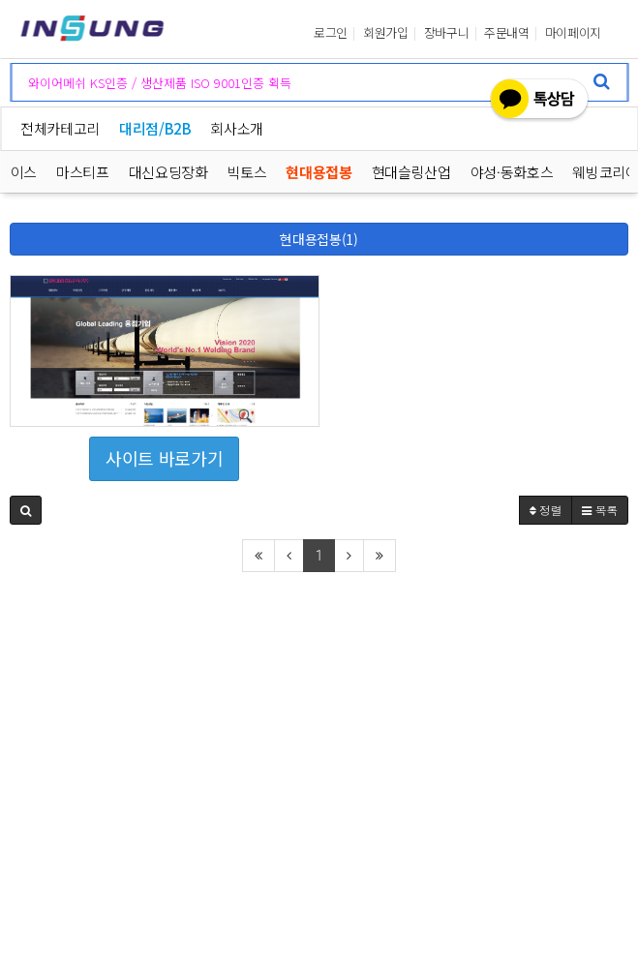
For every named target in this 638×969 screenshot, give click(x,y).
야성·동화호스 (512, 172)
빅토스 (247, 172)
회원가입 (386, 33)
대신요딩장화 (168, 172)
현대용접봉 (319, 172)
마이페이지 (573, 33)
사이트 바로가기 (164, 457)
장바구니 (447, 33)
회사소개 (236, 128)
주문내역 (507, 33)
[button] (26, 510)
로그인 (331, 33)
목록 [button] (600, 509)
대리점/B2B (155, 128)
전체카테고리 (60, 128)
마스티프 (82, 172)
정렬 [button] (546, 509)
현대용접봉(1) (318, 239)
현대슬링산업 (411, 172)
